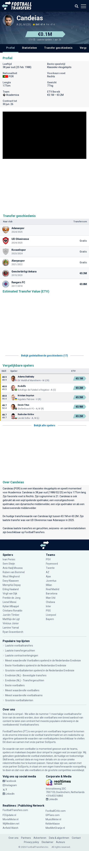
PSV (48, 559)
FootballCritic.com (56, 810)
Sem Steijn (9, 563)
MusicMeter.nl (53, 819)
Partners (26, 837)
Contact (76, 837)
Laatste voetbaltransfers (19, 645)
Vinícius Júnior (11, 623)
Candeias (29, 18)
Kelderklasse (53, 823)
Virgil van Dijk (10, 593)
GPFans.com (53, 815)
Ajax (48, 576)
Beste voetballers (15, 685)
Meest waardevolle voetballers (22, 690)
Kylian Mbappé (11, 606)
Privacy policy (31, 842)
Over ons (13, 837)
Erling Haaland (11, 589)
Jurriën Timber (11, 614)
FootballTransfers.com (15, 810)
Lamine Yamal (11, 627)
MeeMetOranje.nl (55, 827)
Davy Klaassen (11, 580)
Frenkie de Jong (11, 597)
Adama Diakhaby (26, 376)
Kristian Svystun (26, 395)
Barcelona (51, 593)
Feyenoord (52, 563)
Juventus (51, 580)
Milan (49, 585)
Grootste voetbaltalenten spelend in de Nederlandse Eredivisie (39, 670)
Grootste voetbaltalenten (19, 700)
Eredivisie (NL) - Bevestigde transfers (25, 675)
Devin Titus (23, 405)
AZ (47, 572)
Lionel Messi (10, 602)
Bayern (50, 619)
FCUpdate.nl (9, 815)
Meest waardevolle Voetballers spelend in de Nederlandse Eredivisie (43, 660)
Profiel (10, 47)
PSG (48, 610)
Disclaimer (47, 842)
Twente (50, 568)
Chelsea (50, 602)
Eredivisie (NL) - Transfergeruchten (24, 680)
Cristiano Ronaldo (12, 610)
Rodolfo (22, 386)
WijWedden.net (11, 823)
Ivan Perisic (9, 559)
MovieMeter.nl (10, 819)
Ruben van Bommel (14, 572)
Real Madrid (52, 589)
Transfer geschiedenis (58, 47)
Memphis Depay (12, 585)
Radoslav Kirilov (26, 414)
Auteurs (60, 842)
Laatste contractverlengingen (21, 655)
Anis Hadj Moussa (13, 568)
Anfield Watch (10, 827)
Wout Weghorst (11, 576)
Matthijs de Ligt (11, 619)
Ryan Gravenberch (13, 631)
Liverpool (51, 614)
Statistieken (29, 47)
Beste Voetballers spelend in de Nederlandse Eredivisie (35, 665)
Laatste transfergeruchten (20, 650)
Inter (48, 606)
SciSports (50, 742)
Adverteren (40, 837)
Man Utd (50, 597)
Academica (14, 492)
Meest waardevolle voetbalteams (24, 695)
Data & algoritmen (59, 837)
